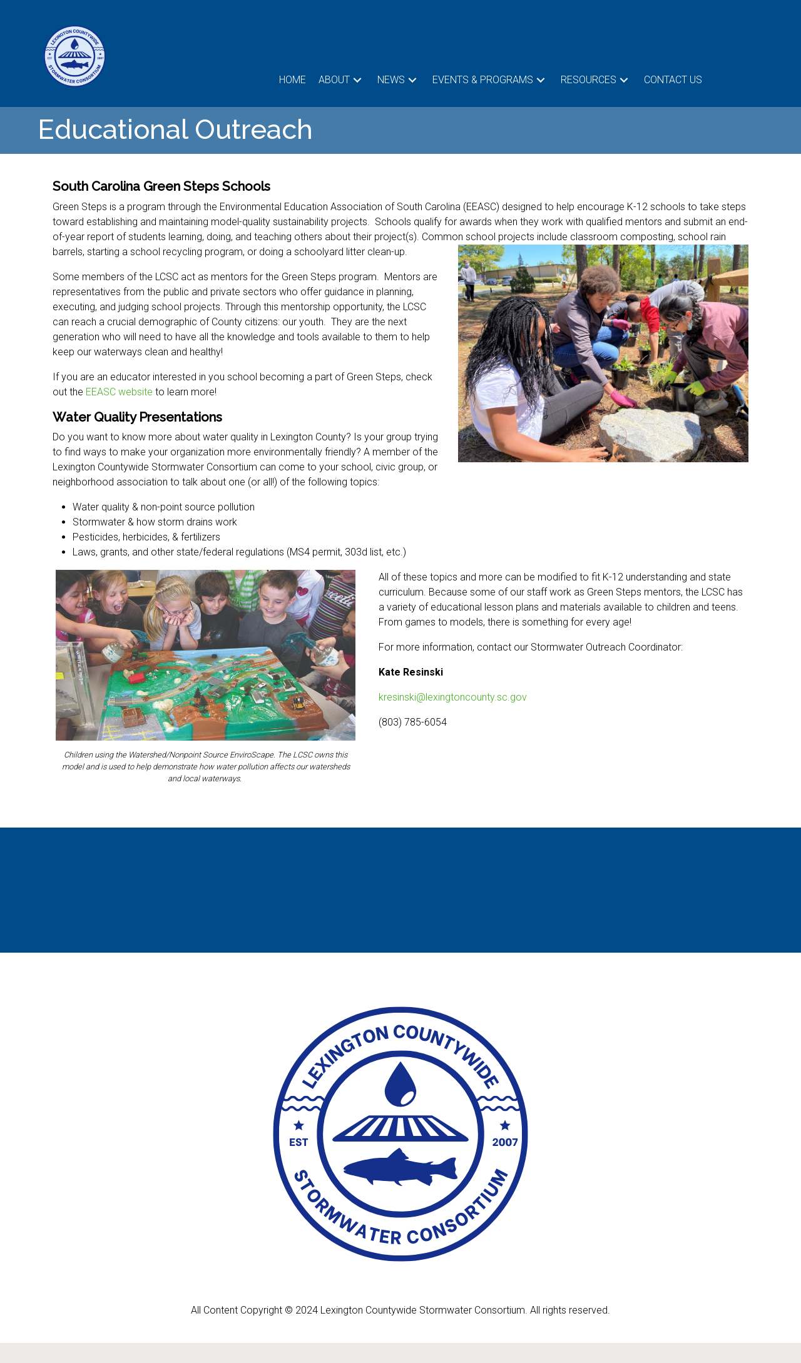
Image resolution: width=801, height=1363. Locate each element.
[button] (357, 80)
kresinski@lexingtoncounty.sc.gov (453, 697)
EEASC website (119, 392)
